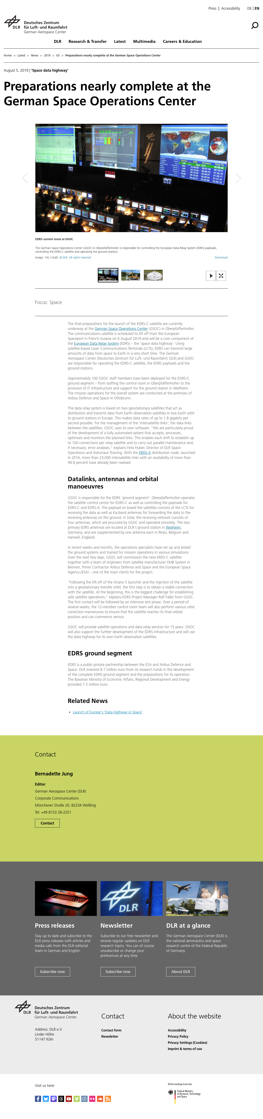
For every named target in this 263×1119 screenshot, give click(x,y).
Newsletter (109, 1036)
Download (221, 257)
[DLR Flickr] (92, 1100)
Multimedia (144, 41)
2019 (47, 55)
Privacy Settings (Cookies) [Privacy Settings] (187, 1042)
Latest (120, 41)
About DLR (180, 971)
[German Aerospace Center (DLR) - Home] (37, 24)
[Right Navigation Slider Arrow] (223, 178)
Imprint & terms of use (185, 1049)
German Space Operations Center (121, 328)
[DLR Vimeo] (77, 1100)
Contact (47, 823)
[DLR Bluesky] (46, 1100)
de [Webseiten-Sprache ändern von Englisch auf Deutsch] (249, 8)
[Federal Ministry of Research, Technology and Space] (188, 1107)
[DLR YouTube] (69, 1100)
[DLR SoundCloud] (100, 1100)
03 (58, 55)
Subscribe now (52, 971)
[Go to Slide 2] (130, 275)
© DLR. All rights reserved (75, 257)
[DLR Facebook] (38, 1100)
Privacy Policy (178, 1036)
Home (8, 55)
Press (212, 8)
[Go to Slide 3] (153, 275)
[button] (131, 195)
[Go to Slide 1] (108, 275)
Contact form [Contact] (111, 1030)
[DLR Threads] (61, 1100)
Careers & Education (182, 41)
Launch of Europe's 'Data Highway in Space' (108, 712)
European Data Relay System (96, 343)
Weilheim (173, 527)
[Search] (254, 25)
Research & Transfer (88, 41)
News (34, 55)
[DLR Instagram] (84, 1100)
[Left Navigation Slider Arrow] (41, 178)
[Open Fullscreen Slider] (221, 276)
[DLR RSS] (108, 1100)
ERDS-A (145, 452)
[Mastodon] (54, 1100)
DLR (57, 41)
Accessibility (230, 8)
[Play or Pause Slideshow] (211, 276)
